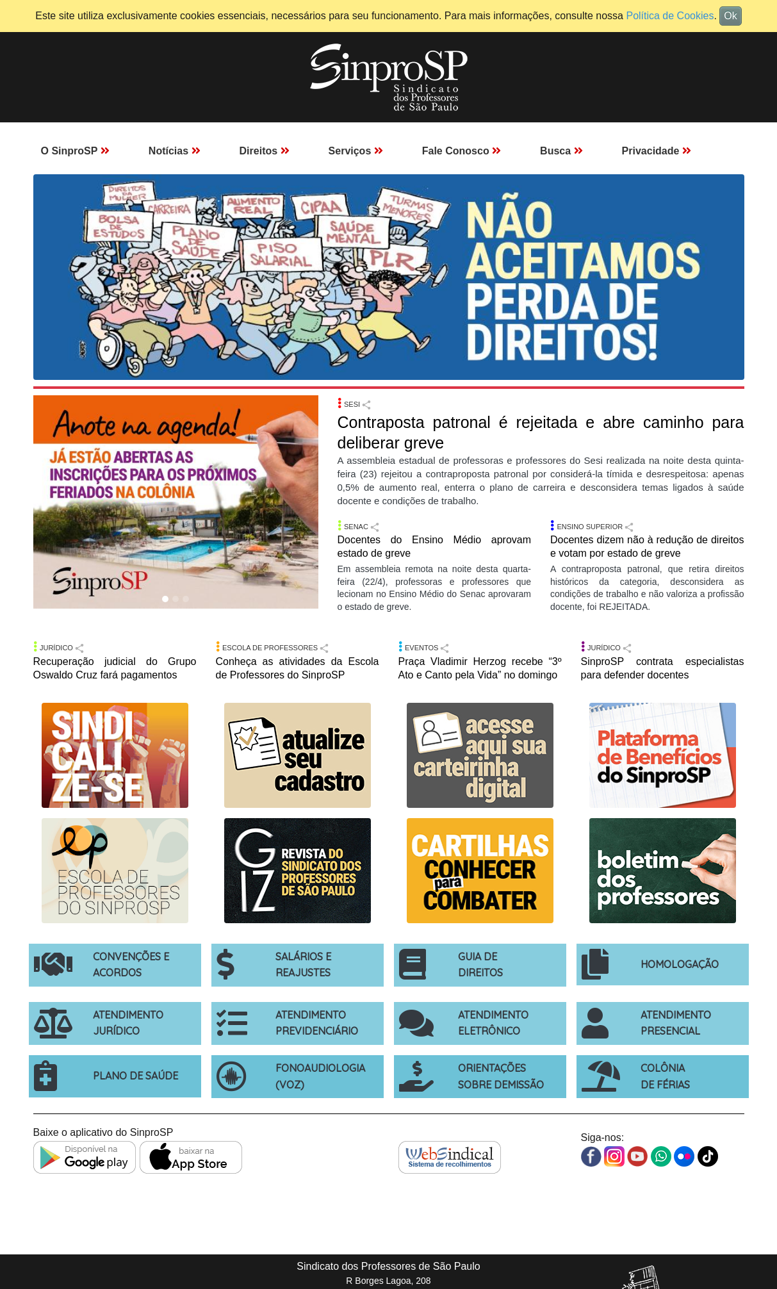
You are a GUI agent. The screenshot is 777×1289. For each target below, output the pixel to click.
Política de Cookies (670, 15)
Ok (730, 15)
